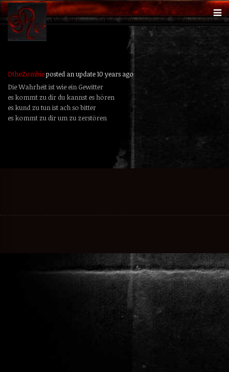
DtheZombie (26, 74)
